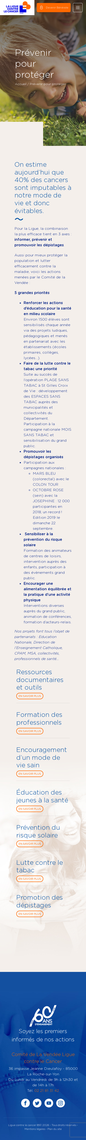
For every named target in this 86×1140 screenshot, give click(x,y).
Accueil (20, 84)
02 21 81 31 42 (46, 1090)
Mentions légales (35, 1128)
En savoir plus (30, 696)
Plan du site (54, 1128)
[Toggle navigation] (78, 7)
